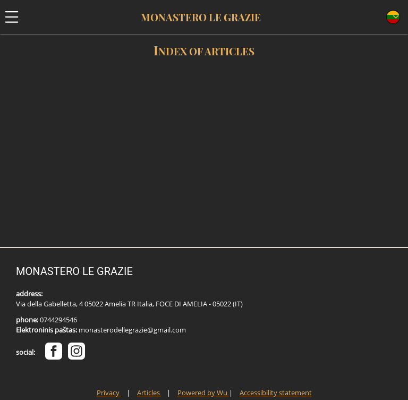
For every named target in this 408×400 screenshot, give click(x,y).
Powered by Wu (203, 392)
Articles (149, 392)
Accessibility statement (276, 392)
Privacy (109, 392)
